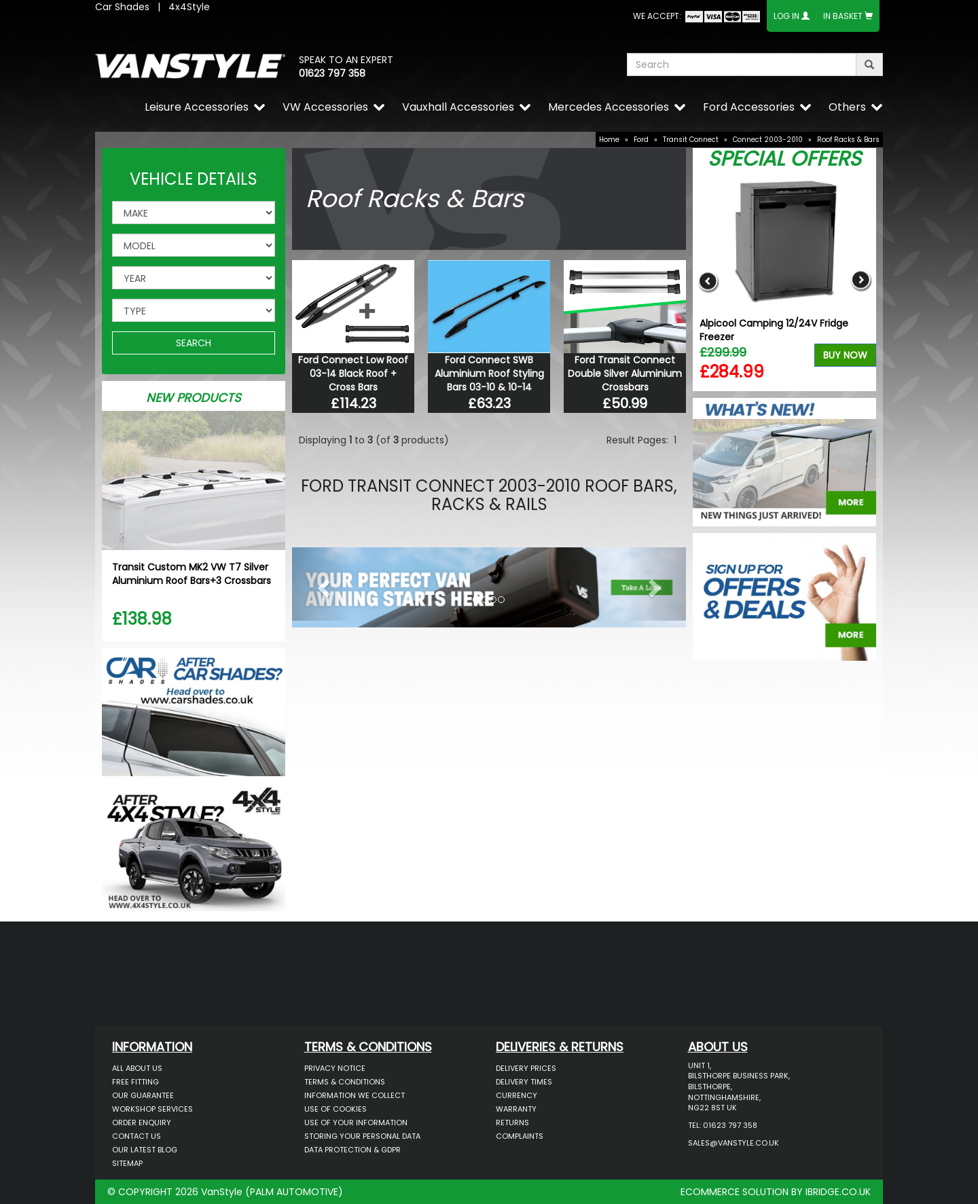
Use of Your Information (356, 1122)
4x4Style (189, 7)
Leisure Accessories (197, 107)
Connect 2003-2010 (768, 139)
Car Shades (122, 7)
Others (847, 107)
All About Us (137, 1068)
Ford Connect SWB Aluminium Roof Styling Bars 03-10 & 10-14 (489, 373)
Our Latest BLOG (144, 1149)
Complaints (519, 1136)
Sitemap (127, 1163)
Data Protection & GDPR (352, 1149)
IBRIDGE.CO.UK (838, 1192)
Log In (786, 16)
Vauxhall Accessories (458, 107)
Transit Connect (691, 139)
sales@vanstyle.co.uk (733, 1142)
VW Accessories (325, 107)
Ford (641, 139)
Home (609, 139)
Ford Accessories (749, 107)
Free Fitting (135, 1081)
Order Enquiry (141, 1122)
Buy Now (845, 355)
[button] (321, 584)
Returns (512, 1122)
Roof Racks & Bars (848, 139)
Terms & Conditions (344, 1081)
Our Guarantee (143, 1095)
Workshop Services (152, 1108)
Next (861, 281)
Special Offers (784, 159)
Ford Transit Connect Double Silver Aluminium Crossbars (625, 373)
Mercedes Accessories (608, 107)
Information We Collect (354, 1095)
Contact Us (136, 1136)
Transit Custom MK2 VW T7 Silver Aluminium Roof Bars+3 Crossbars (191, 573)
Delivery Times (524, 1081)
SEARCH (193, 343)
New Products (193, 397)
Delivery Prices (526, 1068)
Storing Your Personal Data (362, 1136)
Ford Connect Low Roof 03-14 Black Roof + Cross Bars (353, 373)
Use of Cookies (335, 1108)
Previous (708, 281)
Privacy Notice (334, 1068)
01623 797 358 (332, 73)
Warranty (516, 1108)
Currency (516, 1095)
